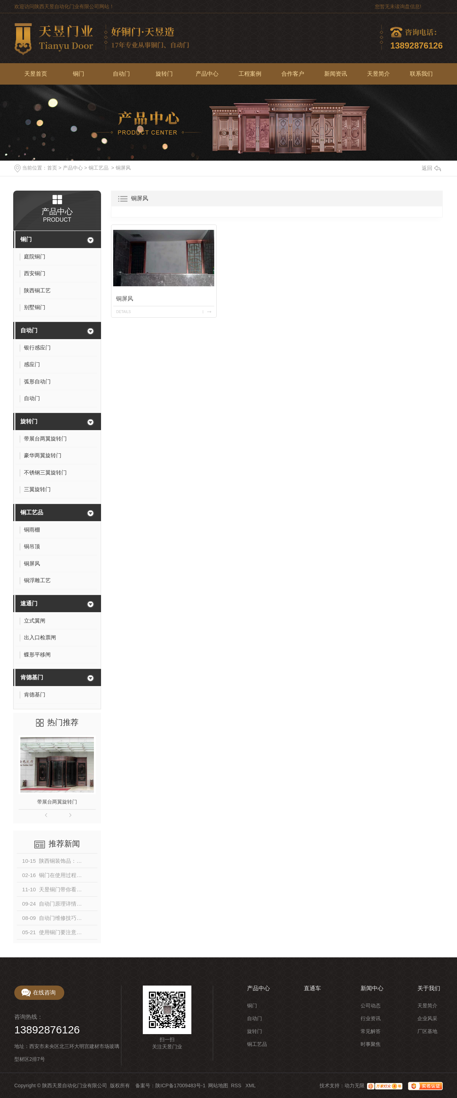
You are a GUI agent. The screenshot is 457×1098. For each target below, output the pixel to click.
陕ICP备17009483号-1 (180, 1085)
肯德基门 (31, 677)
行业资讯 (371, 1018)
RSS (237, 1085)
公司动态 (371, 1005)
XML (250, 1085)
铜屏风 (123, 168)
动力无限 (355, 1085)
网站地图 (218, 1085)
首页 (52, 168)
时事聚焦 (371, 1044)
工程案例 (249, 74)
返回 (431, 168)
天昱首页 (35, 74)
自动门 (121, 74)
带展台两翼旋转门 (57, 802)
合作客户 (292, 74)
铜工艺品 (99, 168)
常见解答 (371, 1031)
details (123, 312)
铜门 (78, 74)
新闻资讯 (335, 74)
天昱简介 (378, 74)
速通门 (28, 603)
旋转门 (164, 74)
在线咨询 (44, 992)
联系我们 (421, 74)
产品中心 (207, 74)
